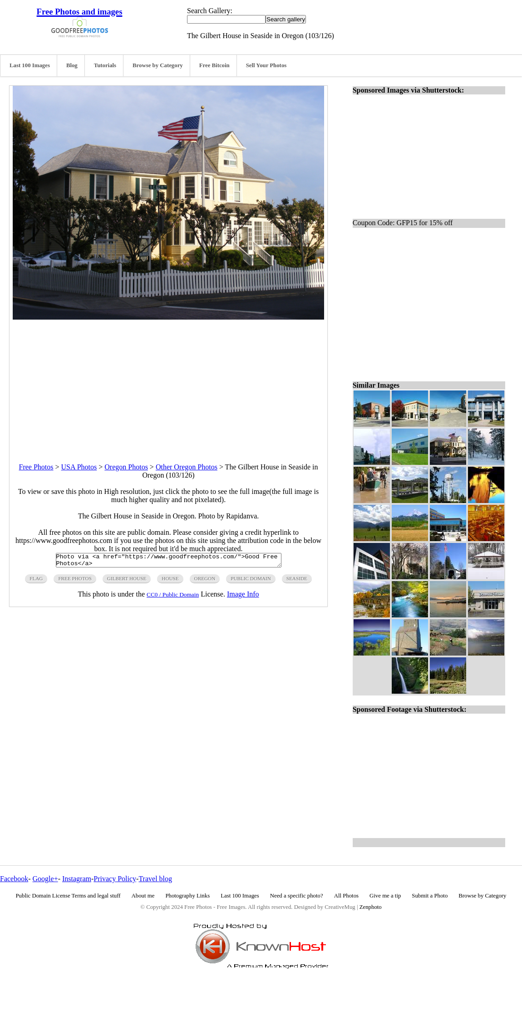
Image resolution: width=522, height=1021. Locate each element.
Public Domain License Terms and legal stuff (68, 896)
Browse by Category (158, 65)
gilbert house (126, 581)
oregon (205, 581)
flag (36, 581)
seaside (296, 581)
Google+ (45, 879)
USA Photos (79, 467)
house (170, 581)
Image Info (243, 597)
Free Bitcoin (214, 65)
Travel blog (155, 879)
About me (143, 896)
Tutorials (105, 65)
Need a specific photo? (296, 896)
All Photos (346, 896)
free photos (74, 581)
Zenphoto (370, 907)
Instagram (76, 879)
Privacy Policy (115, 879)
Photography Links (187, 896)
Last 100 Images (30, 65)
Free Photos (36, 467)
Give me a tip (385, 896)
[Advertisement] (168, 383)
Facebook (14, 879)
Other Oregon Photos (186, 467)
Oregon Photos (126, 467)
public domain (251, 581)
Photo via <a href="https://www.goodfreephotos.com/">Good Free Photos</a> (168, 561)
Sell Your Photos (266, 65)
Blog (72, 65)
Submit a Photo (430, 896)
